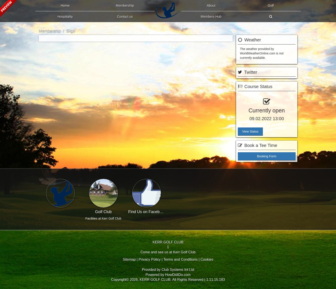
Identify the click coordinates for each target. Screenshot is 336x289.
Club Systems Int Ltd (178, 270)
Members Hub (211, 16)
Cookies (206, 259)
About (211, 5)
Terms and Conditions (180, 259)
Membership (125, 5)
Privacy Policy (150, 259)
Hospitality (65, 16)
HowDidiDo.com (178, 275)
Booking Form (266, 156)
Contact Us (125, 16)
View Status (250, 131)
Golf (271, 5)
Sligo (70, 31)
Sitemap (129, 259)
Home (65, 5)
